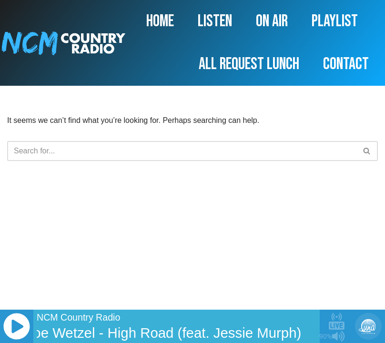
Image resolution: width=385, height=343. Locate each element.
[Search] (181, 151)
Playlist (335, 21)
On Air (272, 21)
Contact (346, 64)
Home (160, 21)
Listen (215, 21)
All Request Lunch (249, 64)
